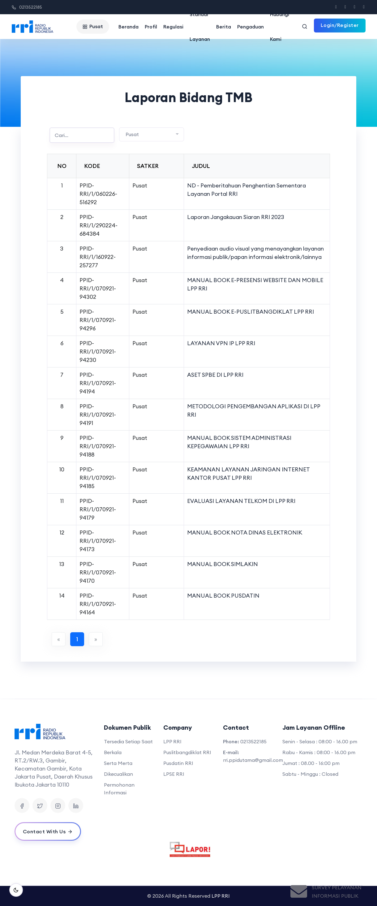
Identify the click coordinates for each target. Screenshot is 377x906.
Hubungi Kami (279, 26)
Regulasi (173, 27)
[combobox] (151, 134)
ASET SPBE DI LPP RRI (215, 374)
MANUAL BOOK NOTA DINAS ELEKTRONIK (244, 532)
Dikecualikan (118, 774)
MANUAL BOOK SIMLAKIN (222, 564)
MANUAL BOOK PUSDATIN (223, 595)
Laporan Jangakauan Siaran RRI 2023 (235, 217)
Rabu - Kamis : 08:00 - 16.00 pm (318, 752)
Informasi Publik (335, 896)
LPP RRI (172, 741)
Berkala (113, 752)
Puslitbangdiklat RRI (187, 752)
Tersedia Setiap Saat (128, 741)
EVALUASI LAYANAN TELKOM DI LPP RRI (241, 501)
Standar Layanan (200, 26)
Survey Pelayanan (337, 887)
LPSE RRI (173, 774)
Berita (223, 27)
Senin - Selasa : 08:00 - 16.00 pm (319, 741)
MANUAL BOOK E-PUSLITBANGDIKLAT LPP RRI (250, 311)
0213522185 (27, 7)
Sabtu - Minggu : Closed (310, 774)
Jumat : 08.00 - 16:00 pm (311, 763)
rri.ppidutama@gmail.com (253, 760)
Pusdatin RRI (178, 763)
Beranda (128, 27)
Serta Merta (118, 763)
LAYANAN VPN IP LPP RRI (221, 343)
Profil (151, 27)
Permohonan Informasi (119, 789)
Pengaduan (250, 27)
